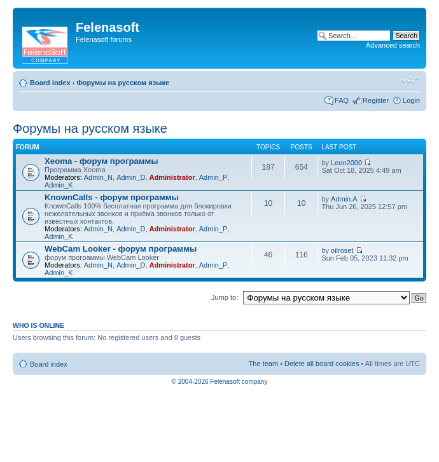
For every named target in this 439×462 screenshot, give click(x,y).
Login (411, 100)
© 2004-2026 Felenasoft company (220, 381)
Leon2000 (346, 162)
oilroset (342, 250)
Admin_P (213, 177)
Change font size (410, 80)
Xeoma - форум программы (101, 161)
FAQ (342, 100)
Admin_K (59, 185)
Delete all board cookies (321, 363)
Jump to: (224, 297)
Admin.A (344, 199)
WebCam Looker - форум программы (121, 249)
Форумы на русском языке (122, 82)
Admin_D (130, 177)
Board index (50, 82)
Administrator (172, 177)
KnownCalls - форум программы (112, 197)
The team (263, 363)
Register (376, 100)
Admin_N (98, 177)
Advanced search (393, 45)
